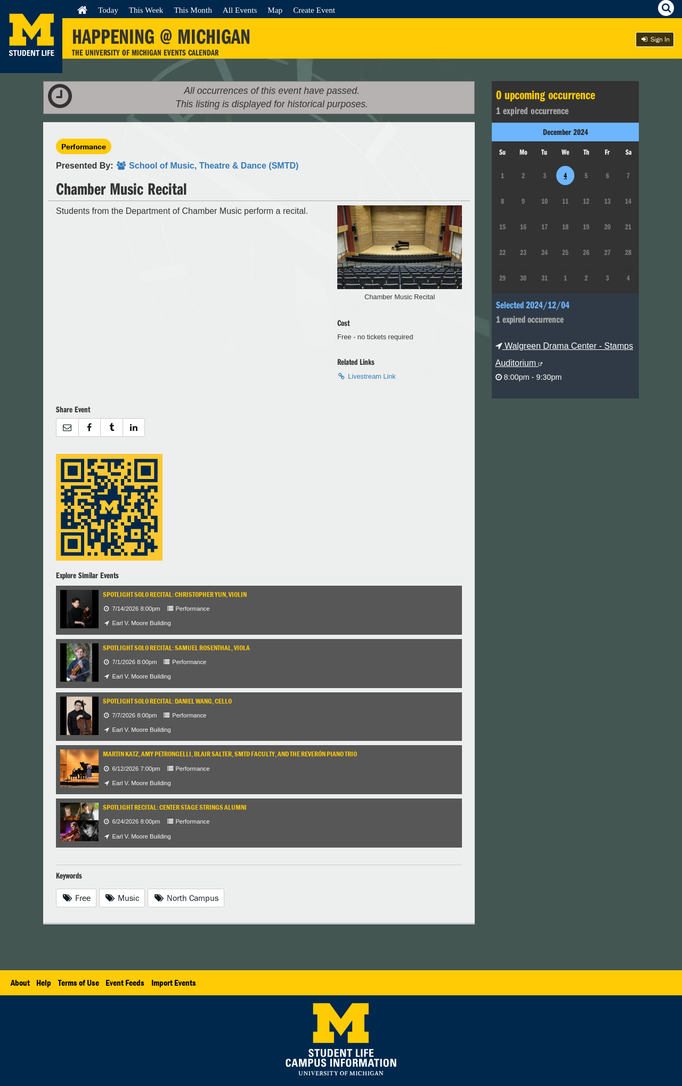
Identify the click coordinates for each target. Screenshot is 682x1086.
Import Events (173, 982)
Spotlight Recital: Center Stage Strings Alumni (175, 807)
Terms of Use (78, 982)
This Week (146, 9)
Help (43, 982)
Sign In (655, 39)
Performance (83, 146)
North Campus (185, 897)
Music (122, 897)
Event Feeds (124, 982)
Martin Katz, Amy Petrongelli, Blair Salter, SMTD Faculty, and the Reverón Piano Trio (230, 753)
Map (274, 9)
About (20, 982)
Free (76, 897)
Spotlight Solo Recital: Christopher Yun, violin (175, 594)
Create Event (314, 9)
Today (108, 9)
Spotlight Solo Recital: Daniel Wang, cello (167, 701)
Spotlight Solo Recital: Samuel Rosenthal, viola (176, 647)
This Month (193, 9)
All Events (240, 9)
